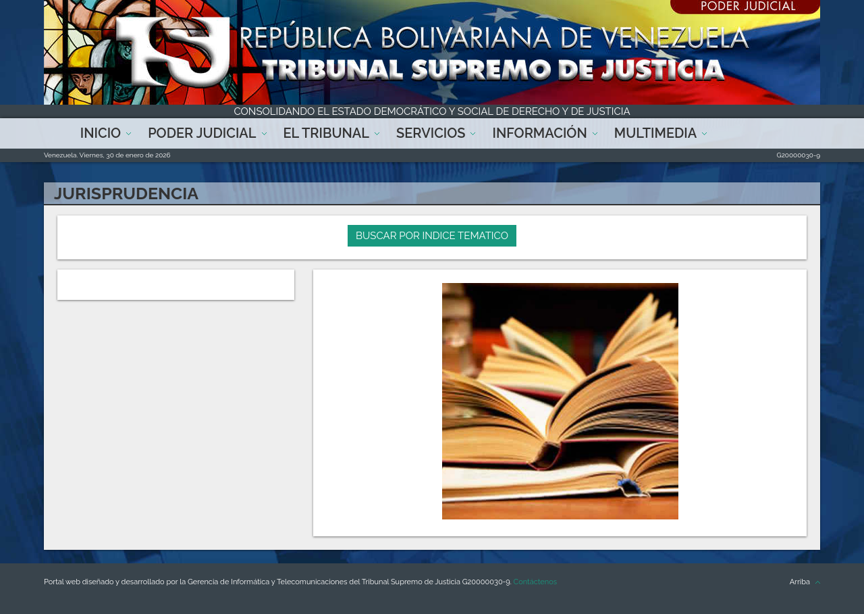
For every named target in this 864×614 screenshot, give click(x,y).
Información (539, 133)
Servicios (430, 133)
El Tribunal (327, 133)
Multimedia (655, 133)
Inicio (100, 133)
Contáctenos (535, 582)
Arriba (800, 582)
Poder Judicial (202, 133)
